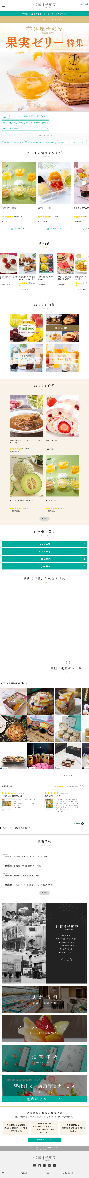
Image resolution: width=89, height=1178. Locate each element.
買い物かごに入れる (21, 229)
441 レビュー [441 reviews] (53, 217)
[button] (13, 701)
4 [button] (44, 106)
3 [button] (37, 106)
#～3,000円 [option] (62, 142)
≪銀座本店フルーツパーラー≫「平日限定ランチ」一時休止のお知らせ (28, 885)
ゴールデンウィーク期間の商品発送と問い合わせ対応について (25, 856)
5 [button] (51, 106)
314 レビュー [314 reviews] (25, 508)
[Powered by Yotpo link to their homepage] (78, 823)
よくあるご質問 (57, 19)
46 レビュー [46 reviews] (25, 449)
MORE (44, 519)
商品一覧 (32, 19)
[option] (44, 67)
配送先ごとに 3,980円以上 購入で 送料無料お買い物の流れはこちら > (44, 1148)
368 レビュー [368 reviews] (18, 217)
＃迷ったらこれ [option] (19, 142)
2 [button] (30, 106)
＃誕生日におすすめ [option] (34, 142)
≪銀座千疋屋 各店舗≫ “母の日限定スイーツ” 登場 (22, 866)
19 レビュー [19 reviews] (32, 284)
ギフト (43, 19)
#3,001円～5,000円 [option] (77, 142)
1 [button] (23, 106)
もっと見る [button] (68, 775)
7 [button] (65, 106)
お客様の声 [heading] (7, 786)
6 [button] (58, 106)
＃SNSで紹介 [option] (50, 142)
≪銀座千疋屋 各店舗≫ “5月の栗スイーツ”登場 (21, 875)
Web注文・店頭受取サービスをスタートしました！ (44, 13)
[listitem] (19, 803)
